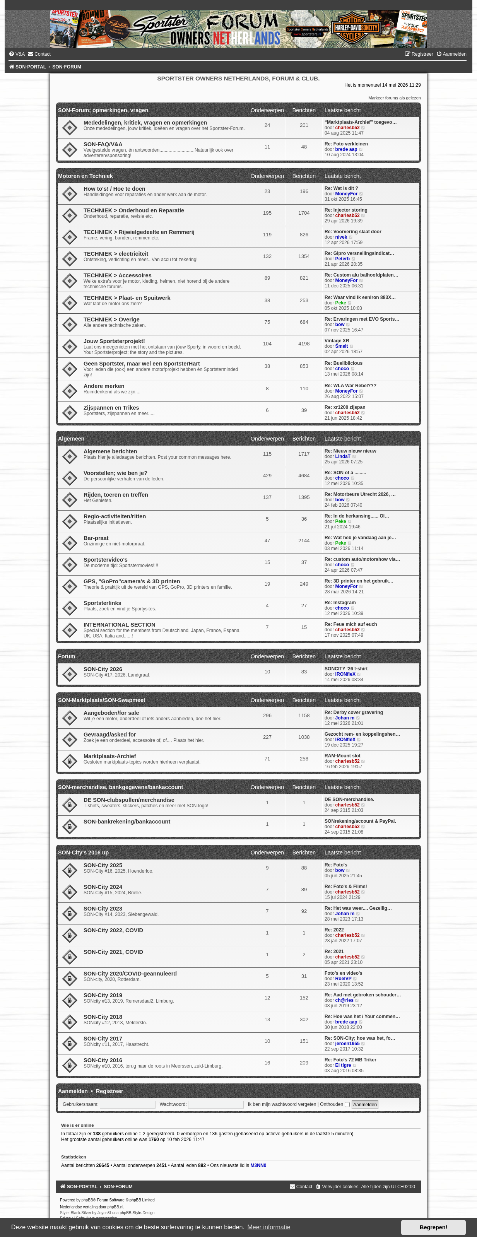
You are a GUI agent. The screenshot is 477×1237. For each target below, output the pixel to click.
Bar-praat (96, 538)
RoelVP (343, 978)
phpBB (87, 1200)
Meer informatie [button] (268, 1227)
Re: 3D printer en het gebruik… (359, 581)
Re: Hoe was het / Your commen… (362, 1016)
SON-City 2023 (103, 909)
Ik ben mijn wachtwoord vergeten (282, 1104)
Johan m (345, 718)
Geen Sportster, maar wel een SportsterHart (142, 364)
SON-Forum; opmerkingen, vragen (103, 110)
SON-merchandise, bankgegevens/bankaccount (120, 787)
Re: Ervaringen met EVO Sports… (362, 319)
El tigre (343, 1065)
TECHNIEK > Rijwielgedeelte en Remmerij (139, 232)
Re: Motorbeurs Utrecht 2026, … (360, 494)
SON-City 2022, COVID (113, 930)
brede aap (346, 149)
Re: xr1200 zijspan (345, 407)
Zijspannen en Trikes (111, 408)
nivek (341, 237)
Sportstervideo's (106, 560)
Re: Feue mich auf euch (351, 624)
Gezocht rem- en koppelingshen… (362, 734)
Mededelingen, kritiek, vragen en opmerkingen (145, 123)
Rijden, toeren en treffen (116, 495)
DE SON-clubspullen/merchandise (129, 800)
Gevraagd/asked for (110, 734)
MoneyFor (346, 193)
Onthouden (334, 1104)
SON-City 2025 (103, 865)
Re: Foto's (336, 865)
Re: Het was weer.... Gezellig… (358, 908)
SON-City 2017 (103, 1038)
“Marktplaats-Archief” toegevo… (361, 122)
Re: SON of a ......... (345, 472)
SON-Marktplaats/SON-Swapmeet (101, 700)
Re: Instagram (340, 602)
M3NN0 (258, 1165)
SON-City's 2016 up (83, 852)
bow (340, 324)
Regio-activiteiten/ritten (115, 516)
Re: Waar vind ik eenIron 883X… (360, 297)
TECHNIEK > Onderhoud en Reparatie (134, 210)
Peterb (342, 258)
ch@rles (344, 1000)
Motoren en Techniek (85, 176)
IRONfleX (345, 674)
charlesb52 (347, 127)
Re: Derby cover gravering (354, 712)
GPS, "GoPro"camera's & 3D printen (132, 581)
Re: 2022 (334, 930)
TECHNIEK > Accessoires (118, 275)
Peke (340, 303)
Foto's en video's (343, 973)
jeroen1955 (347, 1043)
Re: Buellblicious (343, 363)
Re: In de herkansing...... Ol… (357, 516)
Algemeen (71, 439)
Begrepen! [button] (433, 1227)
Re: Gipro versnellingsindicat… (359, 253)
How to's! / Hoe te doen (114, 189)
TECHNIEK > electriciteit (116, 254)
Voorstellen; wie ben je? (115, 473)
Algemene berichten (110, 451)
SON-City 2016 (103, 1060)
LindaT (343, 456)
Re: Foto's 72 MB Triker (350, 1060)
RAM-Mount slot (343, 756)
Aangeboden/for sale (111, 713)
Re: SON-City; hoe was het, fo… (360, 1038)
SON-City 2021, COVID (113, 952)
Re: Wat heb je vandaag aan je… (360, 537)
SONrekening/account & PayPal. (360, 821)
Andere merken (104, 386)
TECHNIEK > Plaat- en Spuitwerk (127, 298)
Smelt (341, 346)
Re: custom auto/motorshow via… (362, 559)
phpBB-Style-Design (137, 1213)
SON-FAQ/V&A (103, 144)
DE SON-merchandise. (349, 799)
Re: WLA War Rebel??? (350, 385)
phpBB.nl (115, 1207)
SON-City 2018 (103, 1017)
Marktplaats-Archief (110, 756)
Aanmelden (73, 1091)
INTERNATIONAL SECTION (120, 625)
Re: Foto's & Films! (346, 886)
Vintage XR (337, 340)
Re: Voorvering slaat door (353, 231)
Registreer (109, 1091)
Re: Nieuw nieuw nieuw (350, 451)
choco (342, 368)
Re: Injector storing (346, 210)
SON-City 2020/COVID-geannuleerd (130, 973)
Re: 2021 (334, 951)
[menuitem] (17, 54)
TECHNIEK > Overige (112, 319)
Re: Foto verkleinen (346, 144)
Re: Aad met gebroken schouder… (363, 995)
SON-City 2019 (103, 995)
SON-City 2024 (103, 887)
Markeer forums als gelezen (394, 98)
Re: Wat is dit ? (341, 188)
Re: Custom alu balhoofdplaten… (361, 275)
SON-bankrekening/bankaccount (127, 821)
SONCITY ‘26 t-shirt (346, 668)
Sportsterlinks (102, 603)
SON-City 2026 (103, 669)
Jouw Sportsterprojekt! (114, 341)
